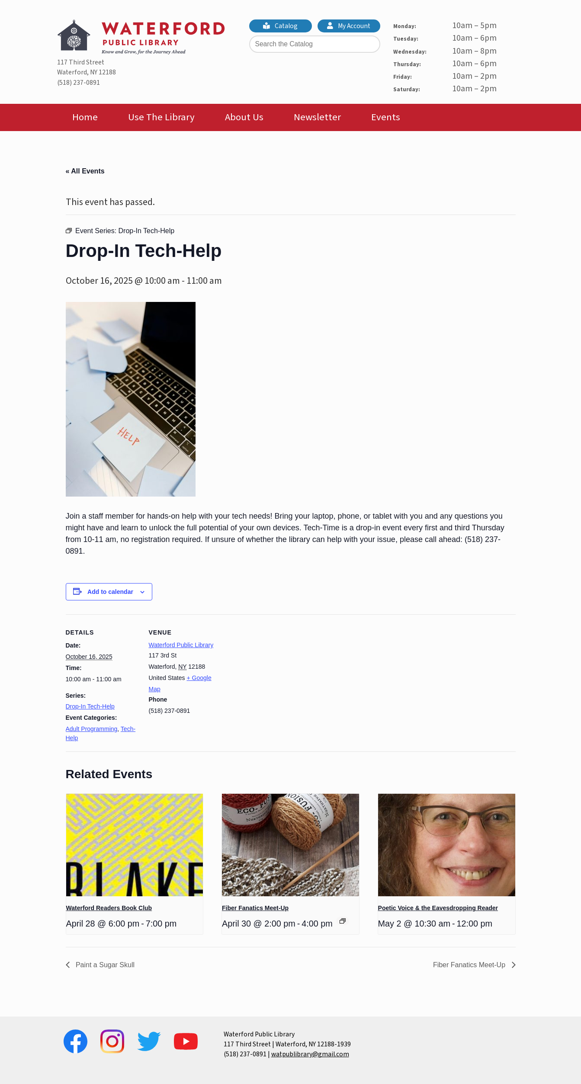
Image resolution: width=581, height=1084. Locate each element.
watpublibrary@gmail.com (310, 1054)
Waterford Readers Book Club (109, 907)
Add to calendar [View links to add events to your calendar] (110, 591)
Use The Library (161, 117)
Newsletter (317, 117)
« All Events (85, 171)
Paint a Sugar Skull (104, 965)
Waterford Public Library (181, 644)
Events (385, 117)
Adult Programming (92, 728)
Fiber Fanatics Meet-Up (255, 907)
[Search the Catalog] (314, 44)
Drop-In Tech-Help (90, 706)
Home (85, 117)
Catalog (280, 26)
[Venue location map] (277, 674)
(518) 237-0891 (78, 82)
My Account (348, 26)
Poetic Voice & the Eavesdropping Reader (438, 907)
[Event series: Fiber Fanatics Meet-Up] (343, 921)
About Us (244, 117)
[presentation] (134, 845)
